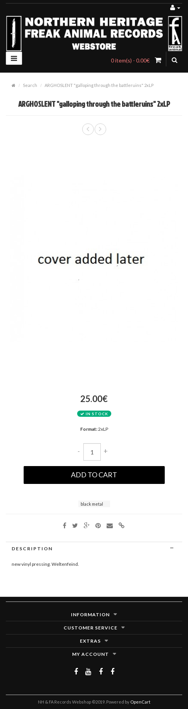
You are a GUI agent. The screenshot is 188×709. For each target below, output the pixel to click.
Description (94, 548)
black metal (92, 503)
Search (30, 85)
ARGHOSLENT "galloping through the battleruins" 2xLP (99, 85)
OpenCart (140, 701)
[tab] (94, 548)
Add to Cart (94, 474)
